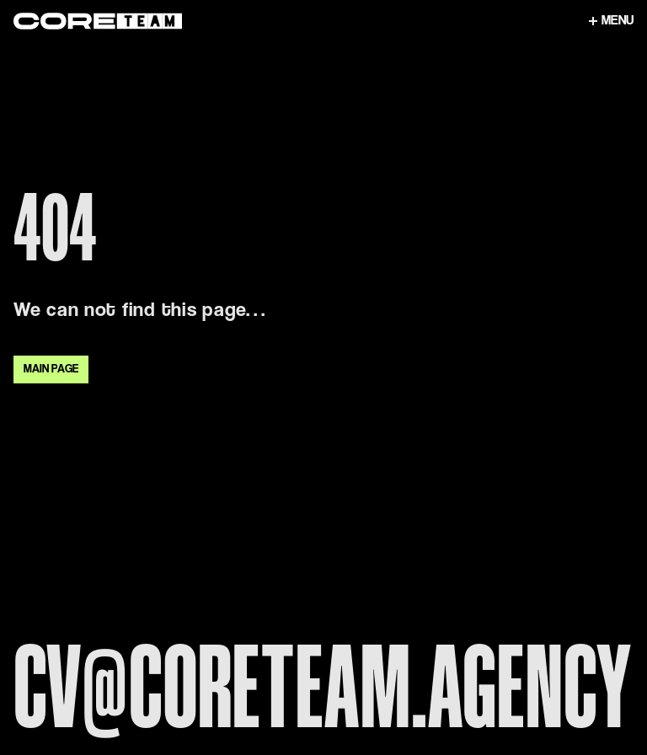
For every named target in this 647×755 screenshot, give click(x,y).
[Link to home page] (296, 21)
